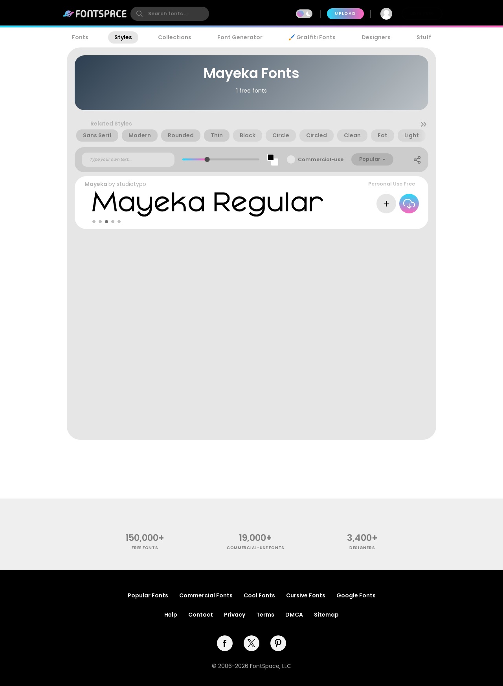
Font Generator (240, 37)
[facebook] (225, 643)
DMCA (294, 615)
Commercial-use (320, 159)
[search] (169, 14)
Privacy (234, 615)
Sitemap (326, 615)
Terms (265, 615)
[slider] (207, 159)
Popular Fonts (148, 595)
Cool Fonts (259, 595)
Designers (376, 37)
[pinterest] (278, 643)
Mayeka (95, 184)
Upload (345, 13)
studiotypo (131, 184)
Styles (123, 37)
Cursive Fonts (305, 595)
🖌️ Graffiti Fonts (312, 37)
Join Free (422, 13)
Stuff (424, 37)
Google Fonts (356, 595)
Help (170, 615)
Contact (200, 615)
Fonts (80, 37)
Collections (174, 37)
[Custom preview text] (128, 160)
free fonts (145, 548)
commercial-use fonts (256, 548)
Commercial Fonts (206, 595)
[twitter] (251, 643)
